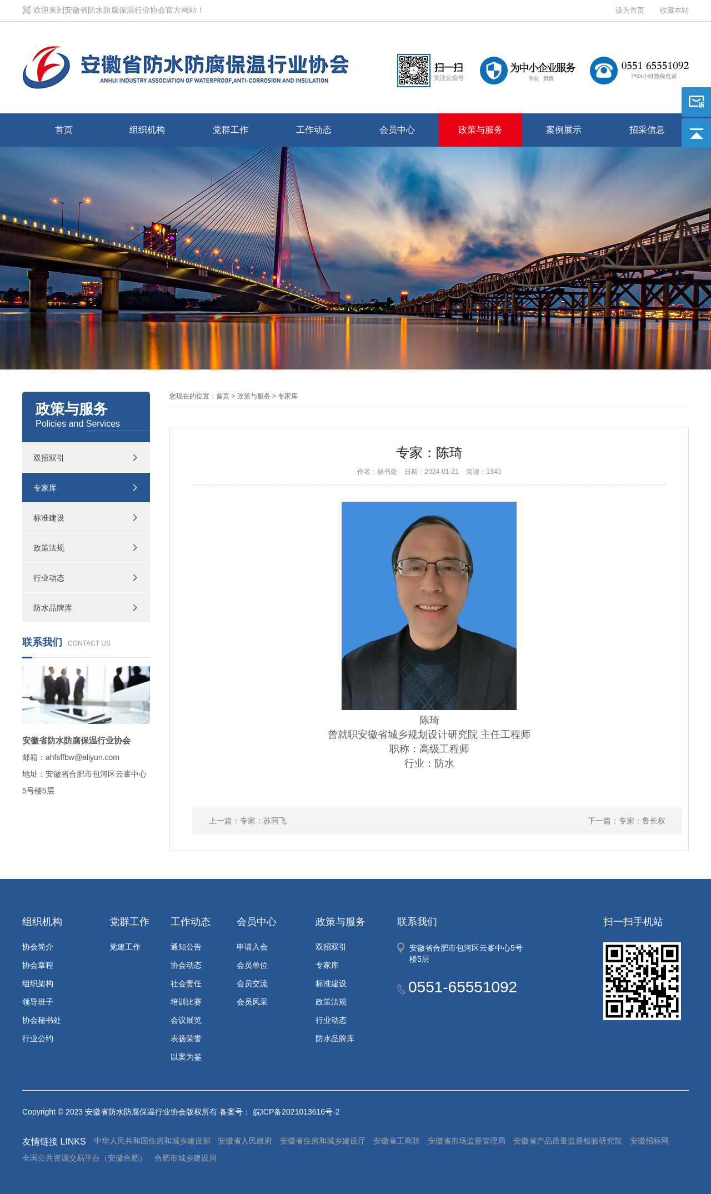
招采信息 (647, 129)
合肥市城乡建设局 (185, 1157)
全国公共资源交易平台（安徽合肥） (84, 1157)
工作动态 (314, 129)
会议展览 (186, 1020)
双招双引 (48, 457)
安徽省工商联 (396, 1140)
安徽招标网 (649, 1140)
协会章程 (37, 965)
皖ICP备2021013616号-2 (296, 1111)
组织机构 (147, 129)
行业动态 (48, 577)
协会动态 (186, 965)
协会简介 (37, 946)
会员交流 (252, 983)
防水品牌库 (52, 607)
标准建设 (48, 517)
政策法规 (48, 547)
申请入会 (252, 946)
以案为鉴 (186, 1056)
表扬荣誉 (186, 1038)
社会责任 (186, 983)
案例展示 (564, 129)
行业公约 (37, 1038)
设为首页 (629, 10)
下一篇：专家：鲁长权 (626, 820)
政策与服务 (480, 129)
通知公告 (186, 946)
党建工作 (125, 946)
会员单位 (252, 965)
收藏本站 (674, 10)
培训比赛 (186, 1001)
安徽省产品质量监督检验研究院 (567, 1140)
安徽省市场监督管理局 (466, 1140)
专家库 (45, 487)
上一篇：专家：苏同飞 (248, 820)
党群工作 (230, 129)
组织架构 (37, 983)
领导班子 (37, 1001)
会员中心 (397, 129)
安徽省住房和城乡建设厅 (322, 1140)
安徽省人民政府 (245, 1140)
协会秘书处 (41, 1020)
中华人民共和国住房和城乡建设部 (152, 1140)
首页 (64, 129)
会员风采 (252, 1001)
